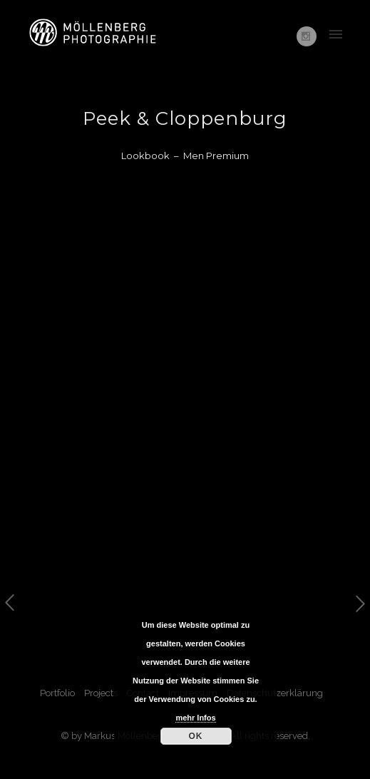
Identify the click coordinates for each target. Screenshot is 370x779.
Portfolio (57, 693)
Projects (101, 693)
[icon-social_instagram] (307, 36)
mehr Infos (195, 717)
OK (196, 736)
